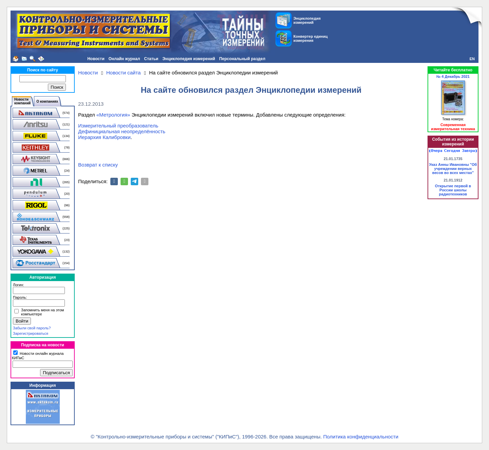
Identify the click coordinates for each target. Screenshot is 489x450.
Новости (95, 58)
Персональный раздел (242, 58)
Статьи (151, 58)
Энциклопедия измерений (188, 58)
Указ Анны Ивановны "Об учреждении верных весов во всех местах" (453, 168)
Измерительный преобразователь (118, 125)
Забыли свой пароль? (32, 328)
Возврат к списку (98, 165)
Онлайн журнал (124, 58)
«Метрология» (113, 115)
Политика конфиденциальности (360, 436)
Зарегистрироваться (30, 333)
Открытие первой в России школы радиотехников (453, 190)
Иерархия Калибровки (104, 137)
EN (472, 59)
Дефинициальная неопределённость (121, 131)
